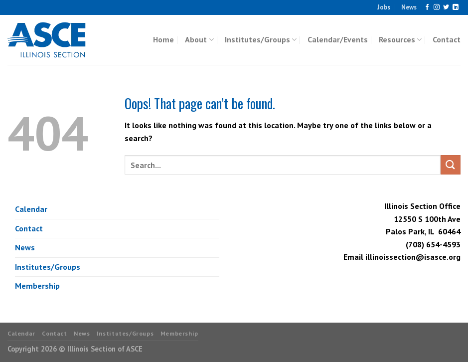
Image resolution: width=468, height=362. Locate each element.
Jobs (383, 7)
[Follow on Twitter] (446, 7)
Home (163, 39)
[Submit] (451, 165)
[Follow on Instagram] (437, 7)
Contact (447, 39)
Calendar (31, 209)
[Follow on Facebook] (427, 7)
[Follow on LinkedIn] (456, 7)
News (409, 7)
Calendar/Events (338, 39)
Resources (400, 39)
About (199, 39)
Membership (37, 286)
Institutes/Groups (261, 39)
